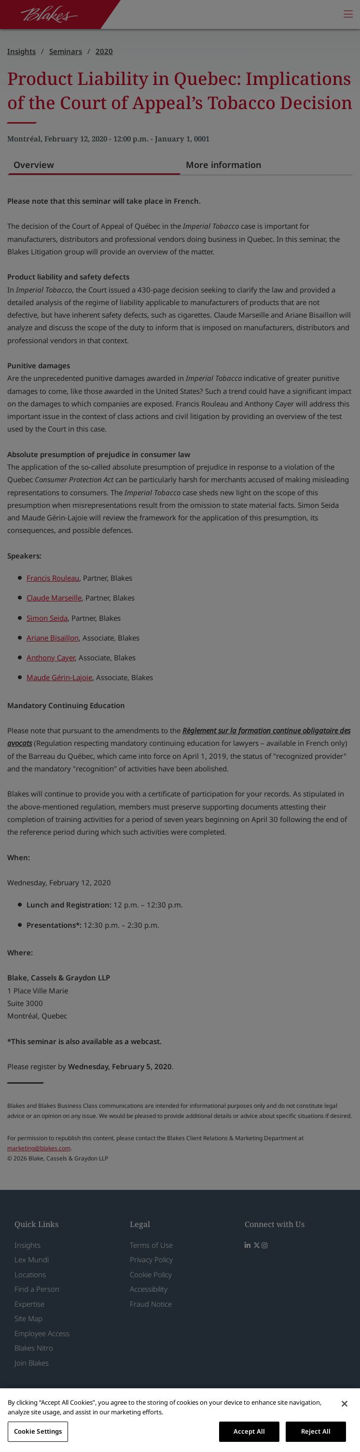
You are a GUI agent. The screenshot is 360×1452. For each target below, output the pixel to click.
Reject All (316, 1431)
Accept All (249, 1431)
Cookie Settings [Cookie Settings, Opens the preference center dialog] (38, 1431)
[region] (180, 1420)
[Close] (344, 1403)
